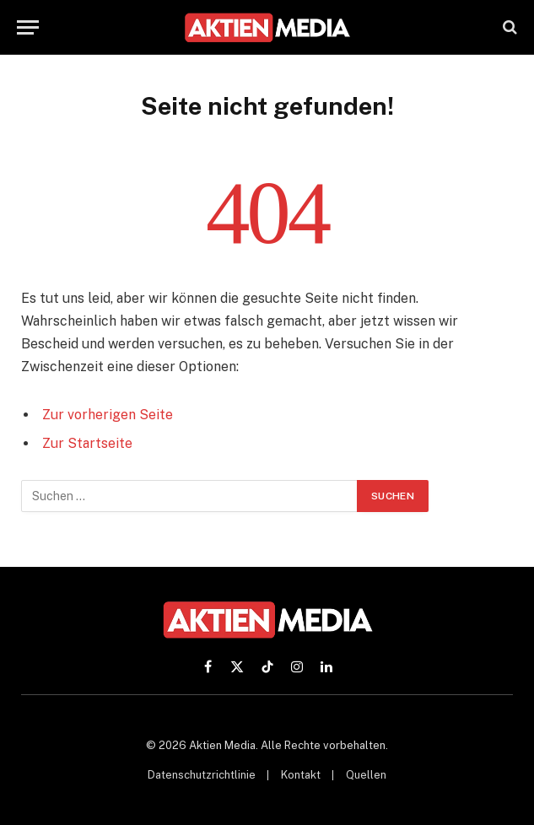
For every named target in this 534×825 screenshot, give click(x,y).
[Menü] (28, 27)
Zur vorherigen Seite (107, 415)
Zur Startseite (87, 443)
